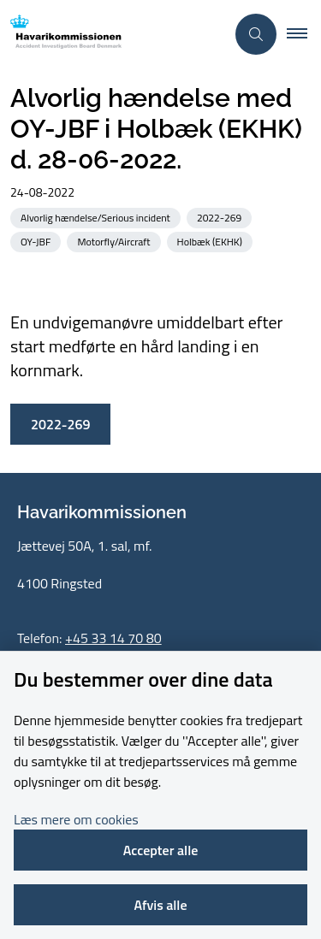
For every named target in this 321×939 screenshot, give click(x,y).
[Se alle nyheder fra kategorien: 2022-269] (221, 217)
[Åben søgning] (255, 34)
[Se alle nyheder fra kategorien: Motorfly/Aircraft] (115, 241)
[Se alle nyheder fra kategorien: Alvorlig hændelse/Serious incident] (97, 217)
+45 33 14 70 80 (113, 638)
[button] (304, 34)
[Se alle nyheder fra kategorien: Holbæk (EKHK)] (211, 241)
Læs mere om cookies (76, 819)
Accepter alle (161, 850)
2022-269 (60, 424)
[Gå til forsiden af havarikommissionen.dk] (112, 35)
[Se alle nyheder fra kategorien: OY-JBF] (37, 241)
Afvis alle (160, 905)
